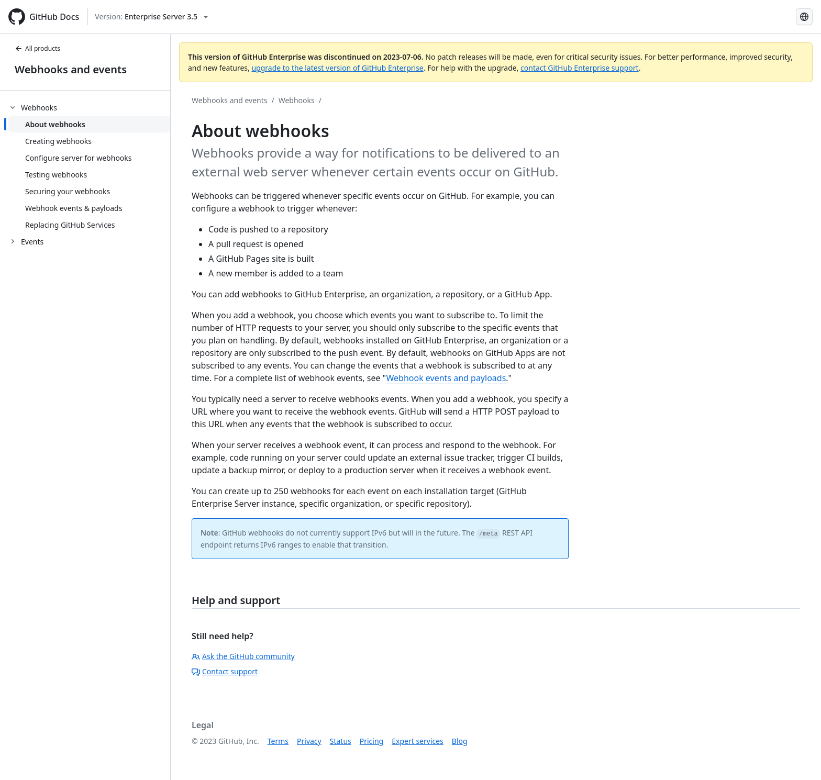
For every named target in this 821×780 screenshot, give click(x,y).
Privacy (309, 741)
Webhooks (297, 100)
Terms (278, 741)
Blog (460, 741)
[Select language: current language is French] (804, 16)
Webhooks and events (71, 69)
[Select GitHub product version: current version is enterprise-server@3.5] (151, 16)
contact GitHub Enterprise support (579, 68)
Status (340, 741)
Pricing (371, 741)
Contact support (225, 671)
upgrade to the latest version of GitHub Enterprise (337, 68)
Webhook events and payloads (446, 378)
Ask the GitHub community (243, 656)
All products (37, 48)
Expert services (417, 741)
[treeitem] (89, 166)
